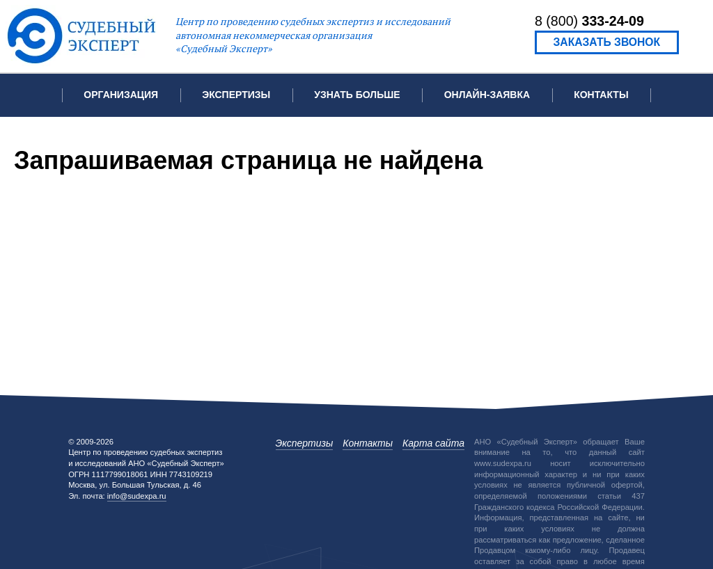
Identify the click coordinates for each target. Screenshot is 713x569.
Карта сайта (433, 443)
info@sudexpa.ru (136, 496)
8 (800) (589, 21)
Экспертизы (305, 443)
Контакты (601, 94)
